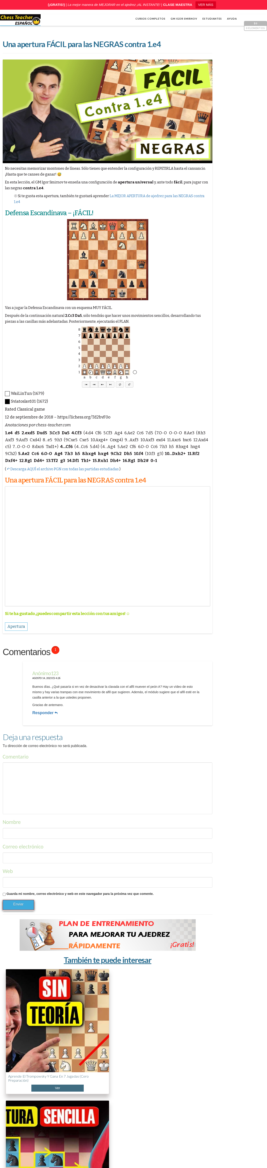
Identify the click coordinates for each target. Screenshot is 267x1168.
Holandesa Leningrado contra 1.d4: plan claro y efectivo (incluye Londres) (65, 1017)
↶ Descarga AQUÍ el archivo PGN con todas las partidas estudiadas (62, 486)
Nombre (11, 817)
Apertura (200, 281)
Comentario (15, 752)
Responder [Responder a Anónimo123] (41, 711)
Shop (17, 1150)
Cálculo (199, 288)
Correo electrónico (22, 842)
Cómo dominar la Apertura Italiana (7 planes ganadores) (153, 1013)
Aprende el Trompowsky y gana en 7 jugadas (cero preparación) (24, 1015)
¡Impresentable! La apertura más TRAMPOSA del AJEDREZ (209, 1089)
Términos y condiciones (202, 1157)
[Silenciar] (250, 249)
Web (7, 866)
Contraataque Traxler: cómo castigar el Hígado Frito (109, 1015)
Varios (198, 302)
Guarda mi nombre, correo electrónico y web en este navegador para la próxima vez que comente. (79, 889)
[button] (71, 394)
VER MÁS (206, 5)
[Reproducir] (198, 249)
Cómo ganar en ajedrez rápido (207, 1129)
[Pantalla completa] (256, 249)
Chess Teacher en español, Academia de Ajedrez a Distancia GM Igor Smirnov (76, 1157)
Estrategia (201, 295)
